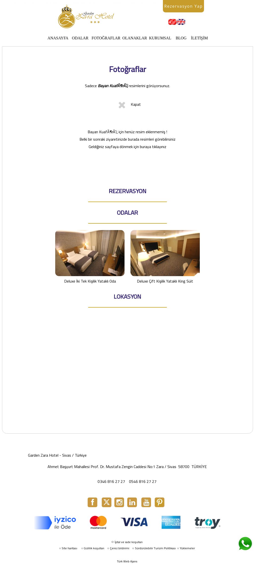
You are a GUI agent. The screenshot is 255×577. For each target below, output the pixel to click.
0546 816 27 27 (142, 481)
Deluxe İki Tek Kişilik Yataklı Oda (90, 257)
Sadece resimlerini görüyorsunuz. (127, 85)
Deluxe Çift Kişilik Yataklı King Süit (165, 257)
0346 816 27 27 (111, 481)
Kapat (136, 104)
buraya (145, 146)
